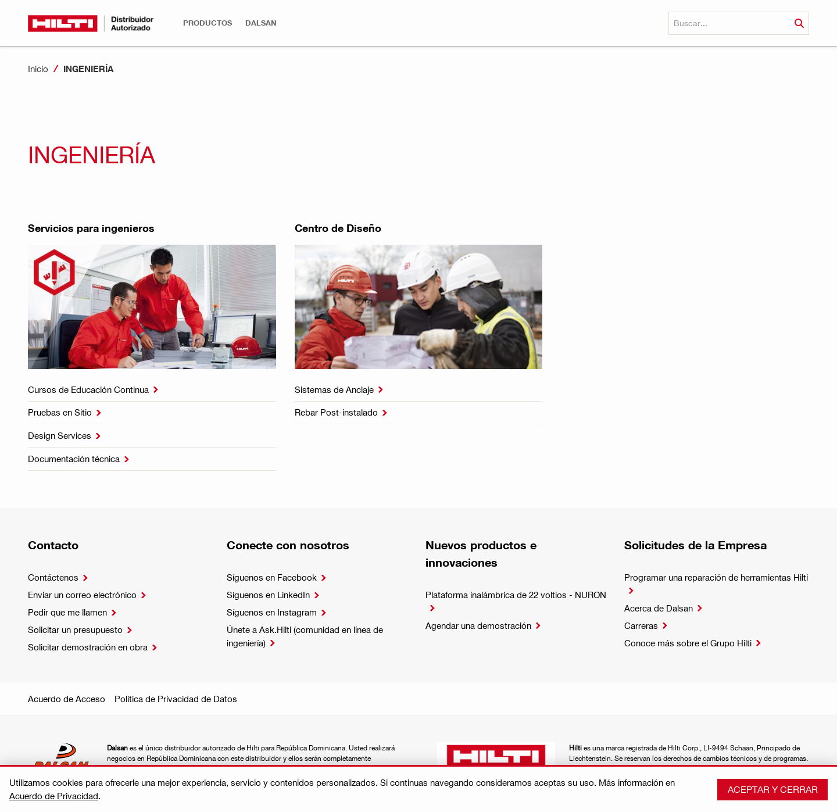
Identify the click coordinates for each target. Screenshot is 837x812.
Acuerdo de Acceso (66, 698)
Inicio (38, 68)
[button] (207, 22)
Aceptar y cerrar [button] (773, 789)
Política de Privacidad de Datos (176, 698)
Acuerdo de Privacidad (53, 795)
